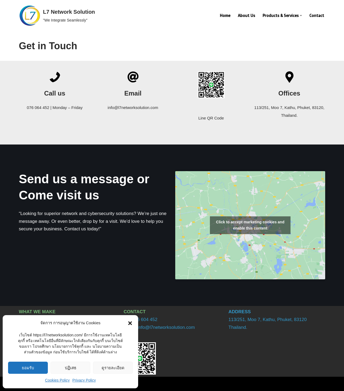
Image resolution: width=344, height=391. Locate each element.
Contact (316, 15)
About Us (246, 15)
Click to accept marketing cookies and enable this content (250, 225)
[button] (130, 323)
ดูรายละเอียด (113, 367)
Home (224, 15)
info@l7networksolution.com (166, 327)
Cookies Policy (57, 380)
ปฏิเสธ (70, 367)
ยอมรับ (28, 367)
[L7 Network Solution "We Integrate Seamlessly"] (57, 15)
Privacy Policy (84, 380)
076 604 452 (144, 319)
